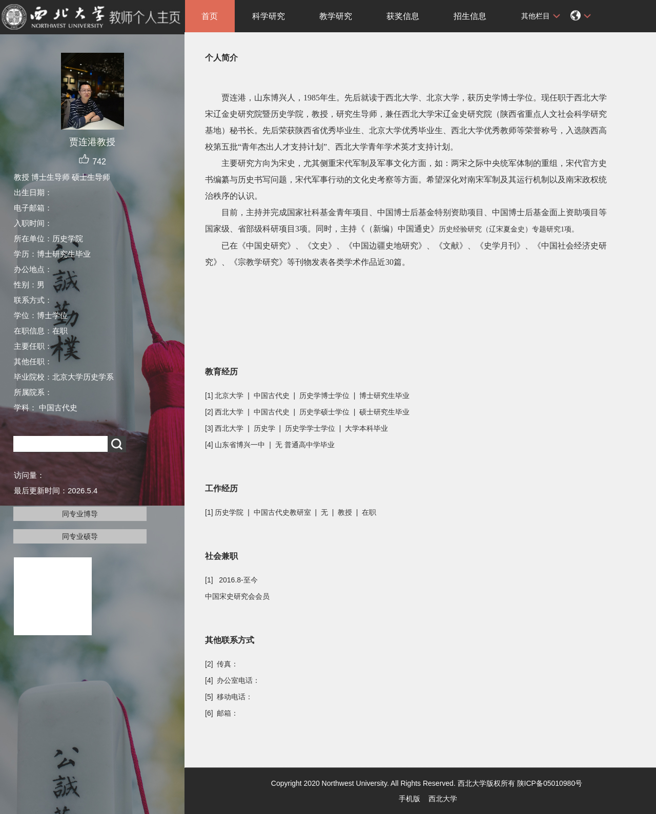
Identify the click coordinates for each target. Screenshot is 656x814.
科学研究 (268, 16)
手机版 (409, 799)
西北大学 (442, 799)
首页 (209, 16)
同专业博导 (80, 514)
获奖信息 (402, 16)
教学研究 (335, 16)
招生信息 (470, 16)
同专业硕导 (80, 536)
